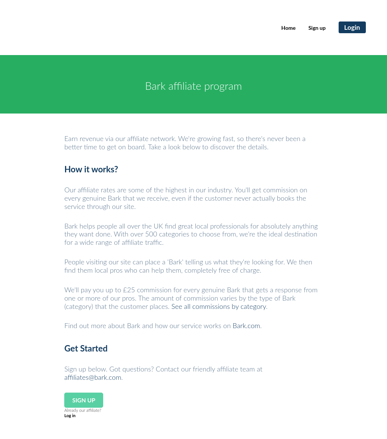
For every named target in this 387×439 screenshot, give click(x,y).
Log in (70, 415)
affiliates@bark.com (92, 377)
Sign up (317, 28)
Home (288, 28)
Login (352, 27)
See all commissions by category (219, 306)
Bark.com (246, 325)
